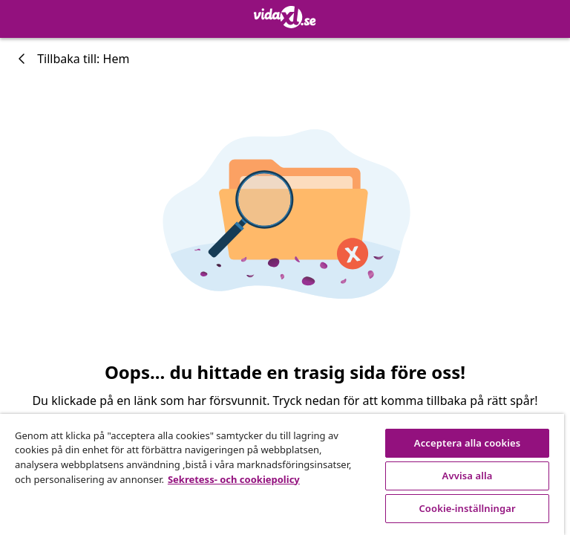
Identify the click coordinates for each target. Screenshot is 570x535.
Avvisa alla (467, 475)
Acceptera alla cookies (467, 443)
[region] (282, 474)
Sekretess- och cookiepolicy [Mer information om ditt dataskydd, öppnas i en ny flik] (234, 479)
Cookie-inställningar (467, 508)
